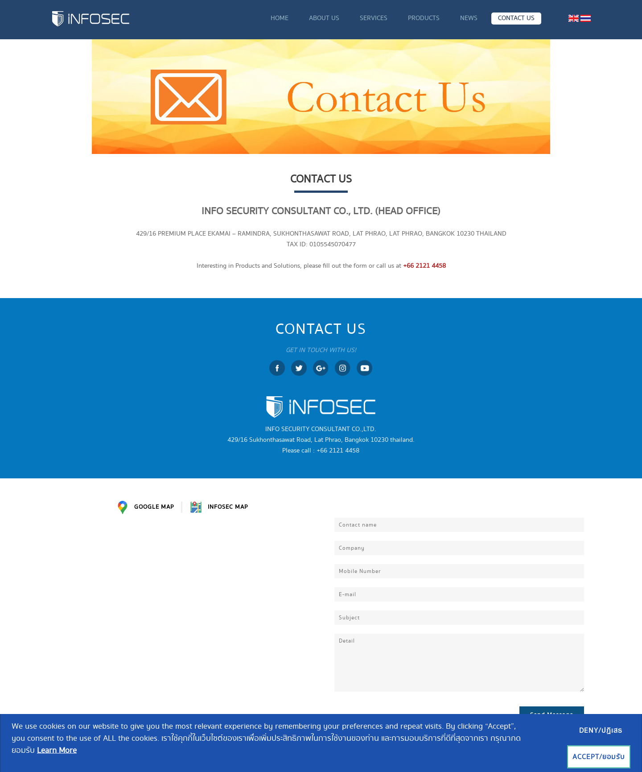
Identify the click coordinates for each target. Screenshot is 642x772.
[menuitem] (573, 18)
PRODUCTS (424, 18)
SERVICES (373, 18)
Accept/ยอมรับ (598, 757)
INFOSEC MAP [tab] (219, 507)
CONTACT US (516, 18)
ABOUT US (324, 18)
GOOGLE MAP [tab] (145, 507)
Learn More (57, 750)
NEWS (468, 18)
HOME (279, 18)
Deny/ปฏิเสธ (600, 731)
